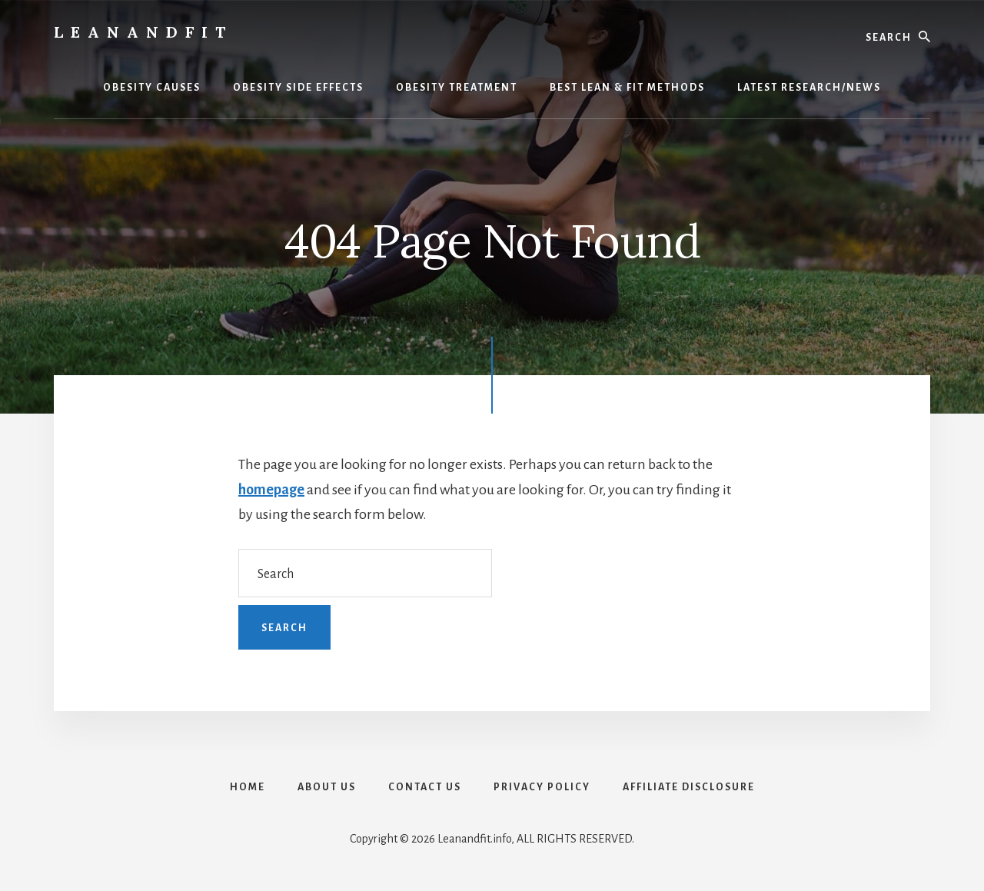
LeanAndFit (143, 32)
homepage (271, 489)
